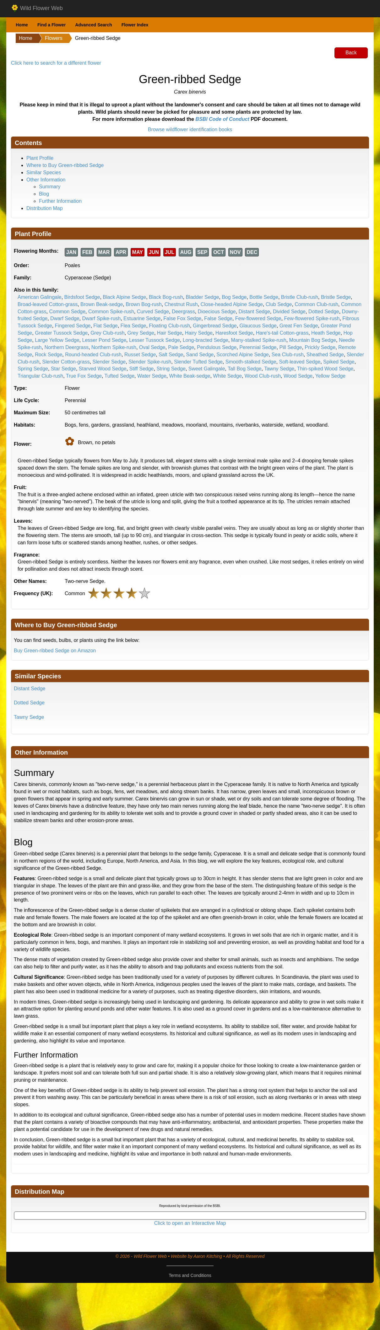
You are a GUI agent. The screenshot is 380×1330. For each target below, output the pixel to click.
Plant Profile (39, 158)
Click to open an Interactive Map (190, 1223)
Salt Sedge (171, 354)
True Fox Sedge (84, 376)
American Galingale (40, 297)
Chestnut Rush (181, 304)
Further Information (60, 201)
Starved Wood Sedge (103, 368)
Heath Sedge (325, 333)
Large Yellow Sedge (57, 340)
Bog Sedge (234, 297)
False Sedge (218, 318)
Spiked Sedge (339, 361)
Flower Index (135, 24)
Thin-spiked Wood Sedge (325, 368)
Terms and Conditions (190, 1275)
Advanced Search (93, 24)
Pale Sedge (181, 347)
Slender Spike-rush (149, 361)
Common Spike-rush (111, 311)
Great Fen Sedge (299, 325)
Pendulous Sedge (216, 347)
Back (351, 52)
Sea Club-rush (288, 354)
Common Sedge (67, 311)
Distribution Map (44, 208)
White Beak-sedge (189, 376)
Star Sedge (63, 368)
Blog (44, 194)
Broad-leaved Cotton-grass (48, 304)
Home (22, 24)
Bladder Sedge (202, 297)
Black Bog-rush (166, 297)
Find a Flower (51, 24)
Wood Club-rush (263, 376)
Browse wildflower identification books (190, 129)
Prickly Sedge (320, 347)
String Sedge (171, 368)
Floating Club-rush (169, 325)
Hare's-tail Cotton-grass (282, 333)
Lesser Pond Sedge (104, 340)
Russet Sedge (140, 354)
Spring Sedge (33, 368)
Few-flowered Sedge (258, 318)
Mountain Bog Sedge (312, 340)
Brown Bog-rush (144, 304)
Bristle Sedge (336, 297)
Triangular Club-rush (40, 376)
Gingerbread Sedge (215, 325)
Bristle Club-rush (299, 297)
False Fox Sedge (182, 318)
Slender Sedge (109, 361)
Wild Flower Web (37, 8)
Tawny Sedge (279, 368)
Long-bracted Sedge (205, 340)
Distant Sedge (254, 311)
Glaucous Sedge (258, 325)
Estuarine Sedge (141, 318)
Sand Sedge (200, 354)
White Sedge (227, 376)
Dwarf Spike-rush (101, 318)
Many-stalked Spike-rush (258, 340)
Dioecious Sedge (217, 311)
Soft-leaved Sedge (299, 361)
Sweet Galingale (206, 368)
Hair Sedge (169, 333)
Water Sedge (151, 376)
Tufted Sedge (119, 376)
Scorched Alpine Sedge (242, 354)
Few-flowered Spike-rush (311, 318)
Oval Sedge (152, 347)
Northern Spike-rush (113, 347)
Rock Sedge (48, 354)
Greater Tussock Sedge (61, 333)
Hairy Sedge (199, 333)
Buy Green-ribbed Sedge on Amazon (55, 650)
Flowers (53, 38)
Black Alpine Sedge (124, 297)
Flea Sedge (133, 325)
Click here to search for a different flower (56, 63)
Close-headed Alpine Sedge (232, 304)
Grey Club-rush (107, 333)
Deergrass (183, 311)
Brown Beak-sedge (101, 304)
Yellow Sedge (330, 376)
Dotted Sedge (323, 311)
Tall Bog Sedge (245, 368)
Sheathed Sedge (325, 354)
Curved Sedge (153, 311)
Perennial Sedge (257, 347)
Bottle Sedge (263, 297)
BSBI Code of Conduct (222, 119)
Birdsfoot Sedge (82, 297)
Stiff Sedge (141, 368)
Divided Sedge (289, 311)
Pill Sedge (290, 347)
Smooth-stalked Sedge (250, 361)
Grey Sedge (141, 333)
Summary (49, 186)
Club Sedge (279, 304)
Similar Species (43, 172)
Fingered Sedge (73, 325)
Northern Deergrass (66, 347)
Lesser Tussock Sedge (154, 340)
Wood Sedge (298, 376)
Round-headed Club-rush (93, 354)
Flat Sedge (105, 325)
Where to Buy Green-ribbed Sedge (65, 165)
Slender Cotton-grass (66, 361)
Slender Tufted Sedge (198, 361)
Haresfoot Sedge (234, 333)
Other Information (46, 179)
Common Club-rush (316, 304)
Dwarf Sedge (64, 318)
